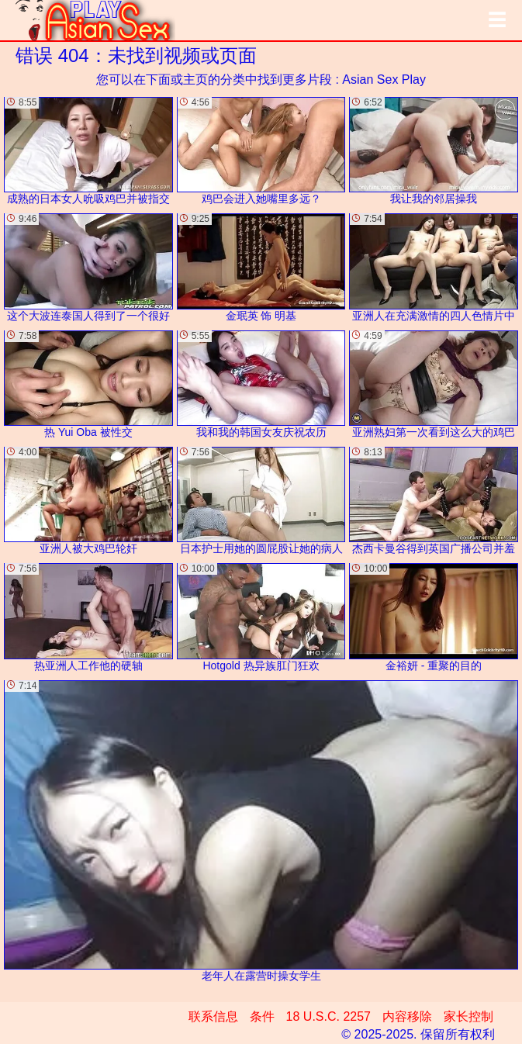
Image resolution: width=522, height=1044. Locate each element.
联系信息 (213, 1016)
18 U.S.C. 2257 (328, 1016)
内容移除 (407, 1016)
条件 (262, 1016)
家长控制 (468, 1016)
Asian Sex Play (384, 79)
